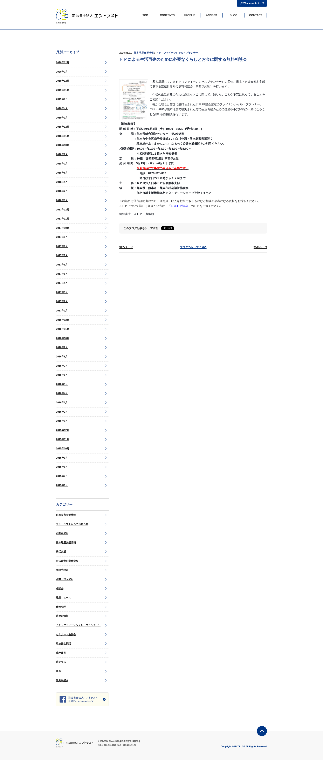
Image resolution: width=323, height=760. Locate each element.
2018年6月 (62, 172)
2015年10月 (62, 448)
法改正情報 (62, 615)
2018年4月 (62, 182)
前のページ (126, 247)
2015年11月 (62, 439)
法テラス (61, 661)
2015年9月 (62, 457)
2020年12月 (62, 62)
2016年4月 (62, 393)
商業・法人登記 (64, 579)
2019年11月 (62, 90)
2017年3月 (62, 292)
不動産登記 (62, 533)
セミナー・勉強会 (66, 634)
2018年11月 (62, 136)
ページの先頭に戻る (262, 731)
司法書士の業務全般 (67, 560)
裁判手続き (62, 680)
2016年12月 (62, 319)
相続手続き (62, 570)
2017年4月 (62, 283)
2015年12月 (62, 430)
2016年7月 (62, 365)
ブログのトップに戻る (193, 247)
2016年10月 (62, 338)
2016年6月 (62, 375)
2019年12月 (62, 80)
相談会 (59, 588)
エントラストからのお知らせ (72, 524)
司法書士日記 (63, 643)
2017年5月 (62, 274)
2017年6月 (62, 264)
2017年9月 (62, 237)
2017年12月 (62, 209)
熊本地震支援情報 (66, 542)
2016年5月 (62, 384)
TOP (145, 15)
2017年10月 (62, 228)
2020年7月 (62, 71)
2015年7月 (62, 476)
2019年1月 (62, 117)
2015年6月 (62, 485)
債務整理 (61, 606)
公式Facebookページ (252, 3)
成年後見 (61, 652)
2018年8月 (62, 154)
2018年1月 (62, 200)
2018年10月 (62, 145)
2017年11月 (62, 218)
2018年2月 (62, 191)
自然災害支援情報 (66, 514)
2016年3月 (62, 402)
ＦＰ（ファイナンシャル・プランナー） (78, 625)
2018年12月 (62, 126)
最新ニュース (63, 597)
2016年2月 (62, 411)
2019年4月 (62, 108)
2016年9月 (62, 347)
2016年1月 (62, 420)
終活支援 (61, 551)
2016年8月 (62, 356)
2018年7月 (62, 163)
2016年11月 (62, 329)
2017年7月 (62, 255)
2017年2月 (62, 301)
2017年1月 (62, 310)
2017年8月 (62, 246)
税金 (58, 671)
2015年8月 (62, 466)
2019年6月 (62, 99)
